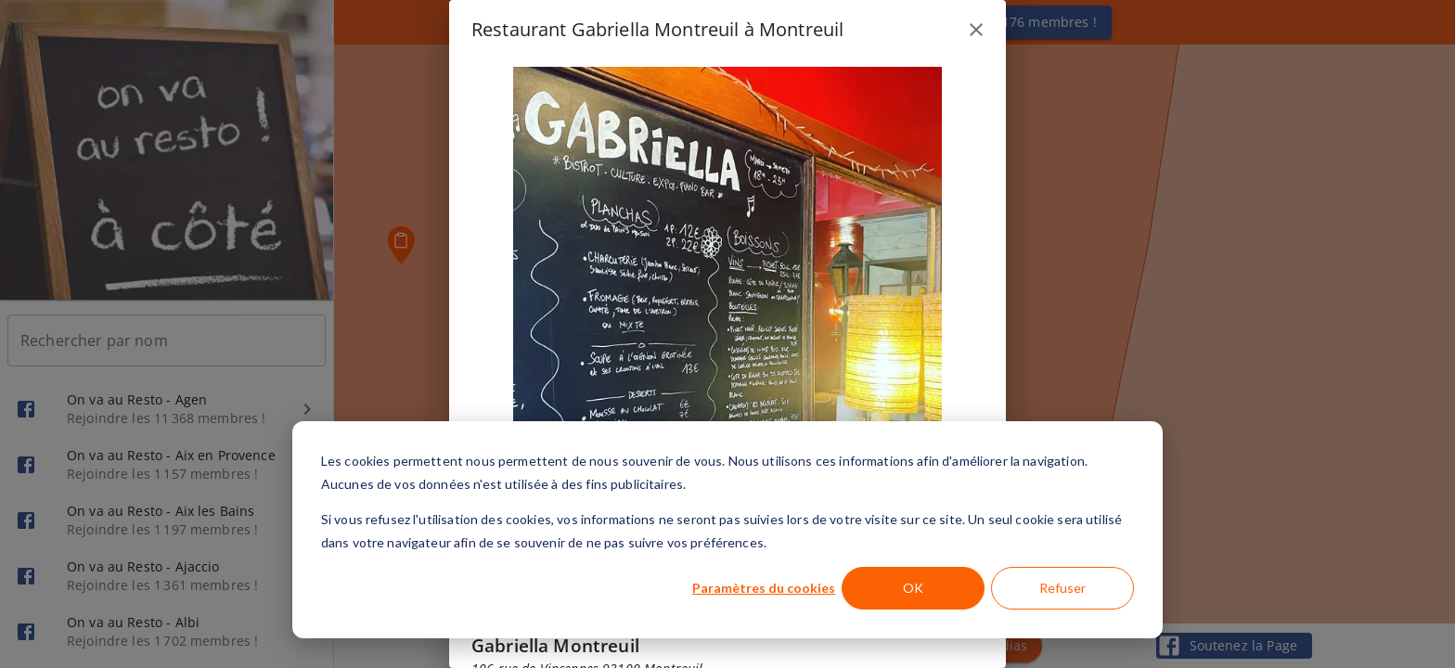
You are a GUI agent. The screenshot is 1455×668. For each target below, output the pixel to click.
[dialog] (727, 529)
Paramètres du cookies (763, 588)
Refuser (1062, 588)
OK (913, 588)
